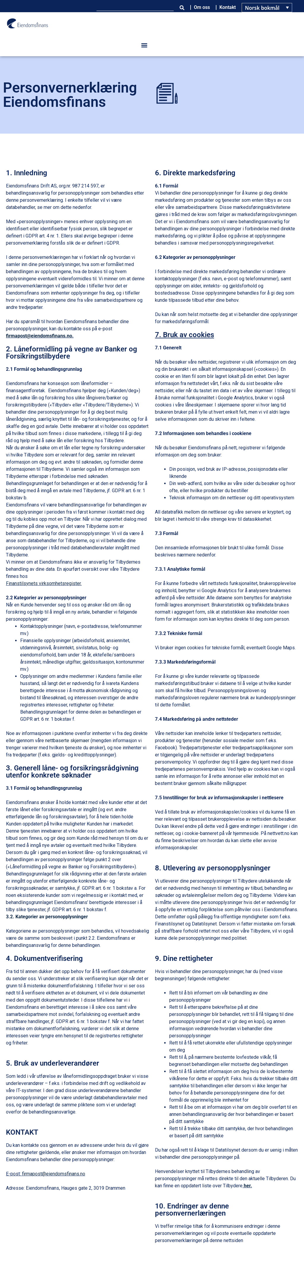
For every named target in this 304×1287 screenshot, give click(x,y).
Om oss (202, 7)
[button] (144, 45)
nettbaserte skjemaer (68, 740)
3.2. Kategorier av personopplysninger (47, 916)
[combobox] (135, 7)
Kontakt (227, 7)
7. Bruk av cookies (184, 335)
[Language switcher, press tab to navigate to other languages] (267, 7)
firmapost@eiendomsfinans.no (39, 336)
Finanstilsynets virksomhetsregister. (44, 583)
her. (248, 1186)
